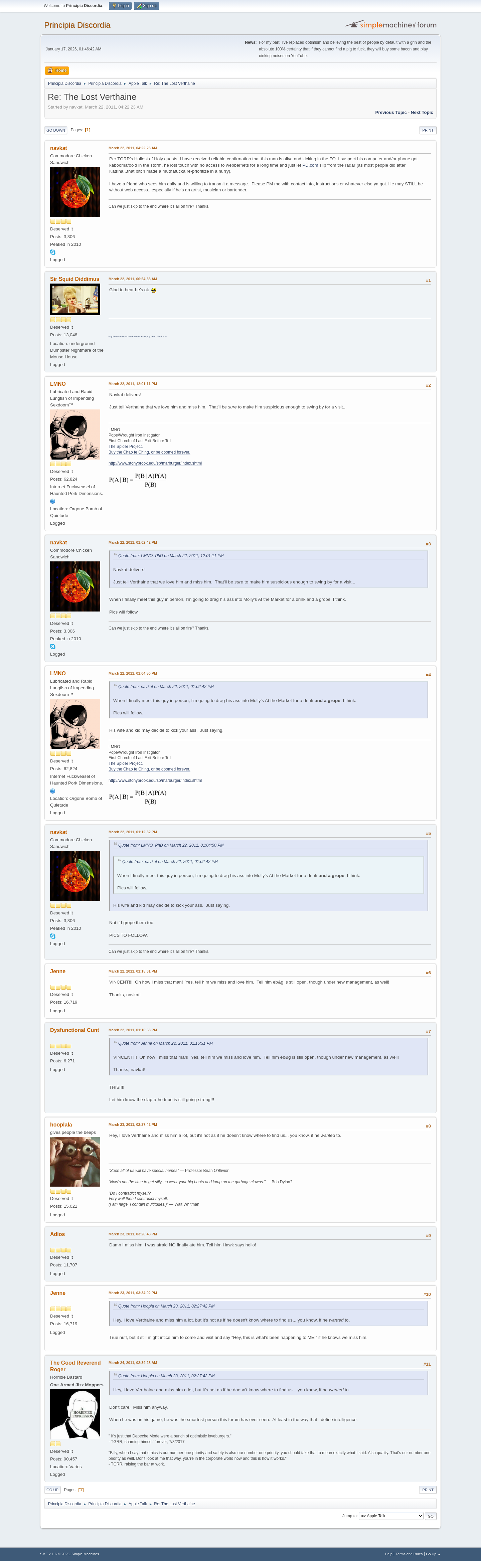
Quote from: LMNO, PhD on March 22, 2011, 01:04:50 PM (171, 845)
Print (428, 130)
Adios (57, 1234)
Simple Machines (85, 1554)
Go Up (52, 1490)
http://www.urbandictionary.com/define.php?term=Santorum (138, 336)
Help (388, 1554)
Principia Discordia (77, 24)
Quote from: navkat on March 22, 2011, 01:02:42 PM (166, 686)
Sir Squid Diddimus (74, 279)
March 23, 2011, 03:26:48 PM (133, 1234)
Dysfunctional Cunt (74, 1030)
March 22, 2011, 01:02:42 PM (133, 542)
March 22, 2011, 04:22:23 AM (133, 148)
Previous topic (391, 112)
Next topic (422, 112)
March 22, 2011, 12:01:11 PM (133, 384)
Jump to (349, 1516)
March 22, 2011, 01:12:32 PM (133, 832)
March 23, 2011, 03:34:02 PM (133, 1293)
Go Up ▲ (433, 1554)
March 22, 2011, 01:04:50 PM (133, 673)
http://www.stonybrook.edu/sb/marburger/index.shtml (155, 463)
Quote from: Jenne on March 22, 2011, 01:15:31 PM (165, 1043)
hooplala (61, 1125)
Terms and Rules (409, 1554)
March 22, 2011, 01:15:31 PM (133, 971)
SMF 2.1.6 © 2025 (54, 1554)
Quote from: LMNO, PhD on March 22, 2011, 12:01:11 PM (171, 555)
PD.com (310, 165)
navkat (58, 148)
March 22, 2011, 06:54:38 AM (133, 279)
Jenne (57, 971)
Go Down (55, 130)
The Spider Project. (126, 446)
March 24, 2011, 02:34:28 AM (133, 1363)
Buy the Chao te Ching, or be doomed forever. (149, 452)
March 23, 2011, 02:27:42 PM (133, 1124)
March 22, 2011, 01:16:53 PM (133, 1030)
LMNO (58, 384)
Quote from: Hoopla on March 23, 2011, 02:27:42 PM (166, 1306)
